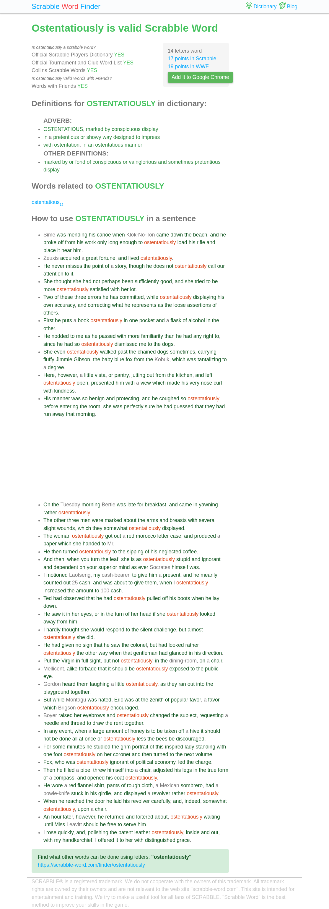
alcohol (196, 320)
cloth (147, 785)
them (151, 583)
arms (152, 520)
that (199, 406)
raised (65, 715)
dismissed (126, 344)
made (173, 383)
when (119, 235)
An (46, 817)
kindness (64, 391)
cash (84, 583)
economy (165, 762)
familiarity (152, 336)
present (171, 575)
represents (144, 305)
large (98, 731)
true (212, 770)
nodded (60, 336)
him (77, 250)
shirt (99, 785)
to (138, 137)
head (146, 614)
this (160, 747)
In (45, 731)
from (70, 242)
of (89, 162)
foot (57, 754)
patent (125, 832)
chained (147, 352)
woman (62, 536)
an (91, 145)
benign (97, 398)
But (47, 700)
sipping (135, 552)
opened (96, 778)
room (94, 406)
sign (87, 645)
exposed (179, 669)
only (102, 242)
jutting (138, 375)
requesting (211, 715)
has (114, 297)
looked (207, 614)
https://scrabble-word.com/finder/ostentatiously (91, 865)
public (212, 669)
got (108, 536)
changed (160, 715)
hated (104, 700)
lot (133, 289)
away (58, 414)
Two (48, 297)
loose (179, 305)
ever (143, 567)
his (92, 235)
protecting (127, 398)
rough (133, 785)
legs (187, 770)
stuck (77, 793)
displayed (173, 528)
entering (69, 406)
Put (47, 661)
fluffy (48, 359)
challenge (165, 630)
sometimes (180, 162)
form (223, 770)
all (75, 739)
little (88, 375)
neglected (170, 552)
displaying (204, 297)
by (107, 129)
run (47, 414)
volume (204, 754)
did (90, 637)
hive (194, 731)
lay (216, 598)
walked (108, 352)
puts (67, 320)
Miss (59, 824)
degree (56, 367)
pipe (85, 770)
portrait (140, 747)
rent (118, 723)
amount (85, 591)
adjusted (163, 770)
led (181, 762)
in (45, 137)
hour (56, 817)
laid (118, 801)
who (59, 762)
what (117, 305)
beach (200, 235)
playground (56, 692)
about (129, 520)
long (113, 242)
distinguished (160, 840)
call (212, 266)
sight (94, 661)
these (66, 297)
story (120, 266)
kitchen (184, 375)
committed (132, 297)
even (59, 352)
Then (49, 770)
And (48, 559)
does (158, 266)
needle (51, 723)
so (77, 344)
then (56, 552)
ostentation (66, 145)
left (208, 375)
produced (205, 536)
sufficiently (147, 281)
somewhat (115, 528)
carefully (160, 801)
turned (70, 552)
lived (133, 258)
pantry (122, 375)
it (58, 250)
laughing (100, 684)
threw (99, 770)
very (194, 383)
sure (150, 406)
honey (137, 731)
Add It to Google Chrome (200, 77)
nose (206, 383)
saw (56, 614)
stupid (183, 559)
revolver (161, 793)
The (47, 520)
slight (49, 528)
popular (179, 700)
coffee (190, 552)
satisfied (99, 289)
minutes (76, 747)
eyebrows (94, 715)
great (92, 258)
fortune (107, 258)
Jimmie (64, 359)
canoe (104, 235)
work (90, 242)
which (178, 359)
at (137, 700)
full (85, 661)
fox (129, 359)
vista (100, 375)
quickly (65, 832)
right (208, 336)
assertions (199, 305)
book (83, 320)
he (223, 235)
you (85, 559)
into (200, 684)
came (162, 235)
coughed (169, 398)
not (169, 266)
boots (183, 598)
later (68, 817)
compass (63, 778)
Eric (118, 700)
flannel (85, 785)
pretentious (66, 137)
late (132, 505)
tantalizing (209, 359)
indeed (192, 801)
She (48, 281)
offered (106, 840)
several (207, 520)
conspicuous (126, 129)
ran (182, 684)
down (176, 235)
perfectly (134, 406)
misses (74, 266)
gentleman (145, 653)
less (141, 739)
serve (129, 824)
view (146, 383)
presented (102, 383)
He (46, 266)
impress (151, 137)
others (50, 313)
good (166, 281)
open (82, 383)
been (127, 281)
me (79, 336)
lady (189, 747)
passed (107, 336)
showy (94, 137)
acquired (70, 258)
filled (69, 770)
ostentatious (109, 145)
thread (78, 723)
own (48, 305)
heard (69, 684)
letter (163, 536)
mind (124, 567)
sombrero (192, 785)
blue (119, 359)
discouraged (190, 739)
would (97, 630)
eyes (86, 614)
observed (74, 598)
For (47, 747)
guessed (183, 406)
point (97, 266)
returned (115, 817)
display (150, 129)
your (92, 567)
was (61, 235)
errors (94, 297)
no (79, 645)
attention (53, 274)
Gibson (82, 359)
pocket (147, 320)
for (140, 505)
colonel (139, 645)
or (82, 137)
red (130, 536)
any (197, 336)
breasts (178, 520)
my (96, 575)
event (65, 731)
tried (200, 281)
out (150, 375)
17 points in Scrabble (192, 58)
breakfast (155, 505)
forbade (88, 669)
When (50, 801)
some (59, 747)
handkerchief (77, 840)
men (85, 520)
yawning (208, 505)
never (57, 266)
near (66, 250)
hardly (53, 630)
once (90, 739)
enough (128, 242)
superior (107, 567)
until (48, 824)
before (50, 406)
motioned (57, 575)
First (48, 320)
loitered (144, 817)
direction (212, 653)
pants (113, 785)
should (120, 669)
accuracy (64, 305)
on (82, 567)
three (80, 297)
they (210, 406)
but (182, 630)
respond (114, 630)
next (189, 754)
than (169, 336)
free (111, 824)
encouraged (124, 708)
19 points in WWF (188, 66)
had (87, 281)
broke (49, 242)
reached (75, 801)
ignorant (211, 559)
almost (195, 630)
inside (193, 832)
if (154, 614)
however (67, 375)
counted (52, 583)
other (49, 328)
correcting (99, 305)
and (162, 162)
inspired (174, 747)
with (48, 145)
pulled (154, 598)
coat (119, 778)
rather (50, 513)
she (77, 281)
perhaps (111, 281)
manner (133, 145)
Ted (47, 598)
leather (142, 832)
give (142, 575)
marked (94, 129)
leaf (114, 559)
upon (83, 809)
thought (62, 281)
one (133, 320)
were (97, 520)
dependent (65, 567)
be (215, 281)
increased (54, 591)
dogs (167, 344)
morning (85, 414)
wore (57, 785)
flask (175, 320)
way (107, 137)
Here (49, 375)
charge (203, 762)
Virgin (68, 661)
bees (161, 739)
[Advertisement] (136, 459)
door (100, 801)
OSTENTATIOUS (63, 129)
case (175, 536)
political (144, 762)
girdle (104, 793)
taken (170, 731)
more (49, 289)
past (122, 352)
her (124, 289)
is (133, 559)
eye (47, 676)
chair (216, 661)
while (152, 297)
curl (218, 383)
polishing (98, 832)
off (60, 242)
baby (107, 359)
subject (188, 715)
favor (195, 700)
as (160, 305)
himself (180, 567)
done (65, 739)
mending (77, 235)
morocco (146, 536)
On (46, 505)
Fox (47, 762)
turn (95, 559)
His (47, 398)
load (182, 242)
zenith (157, 700)
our (221, 266)
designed (123, 137)
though (137, 266)
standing (205, 747)
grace (183, 840)
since (49, 344)
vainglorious (143, 162)
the (187, 235)
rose (51, 832)
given (68, 645)
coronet (122, 754)
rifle (201, 242)
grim (125, 747)
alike (72, 669)
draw (98, 723)
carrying (207, 352)
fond (80, 162)
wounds (66, 528)
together (80, 692)
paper (50, 544)
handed (91, 544)
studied (102, 747)
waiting (212, 817)
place (49, 250)
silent (146, 630)
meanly (209, 575)
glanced (178, 653)
